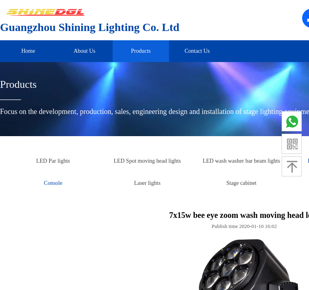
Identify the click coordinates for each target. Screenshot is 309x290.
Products (141, 51)
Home (28, 51)
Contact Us (197, 51)
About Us (84, 51)
